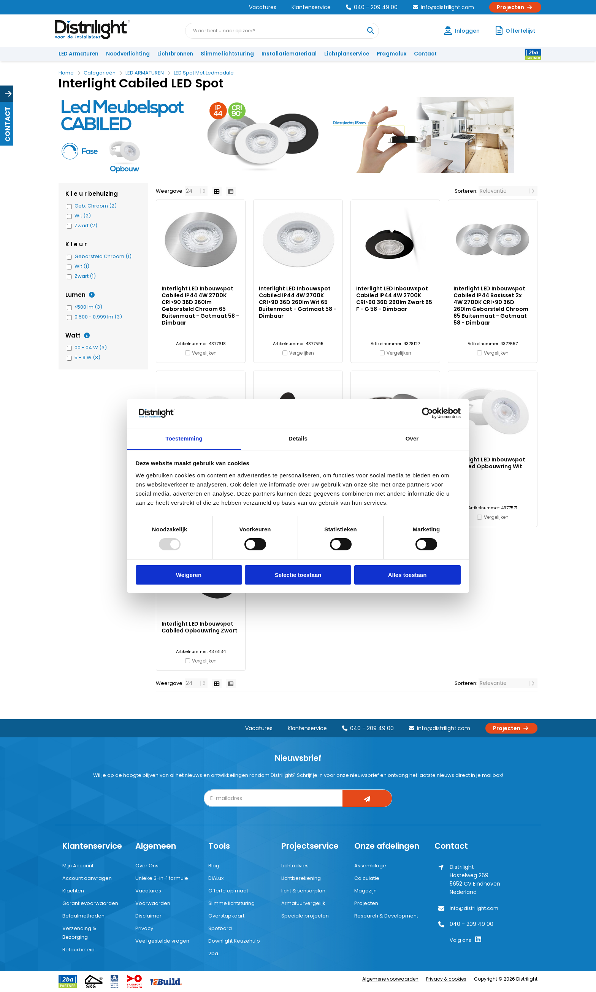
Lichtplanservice (346, 53)
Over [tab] (412, 438)
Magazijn (365, 890)
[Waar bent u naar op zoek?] (370, 30)
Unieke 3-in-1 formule (161, 878)
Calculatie (366, 878)
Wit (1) (81, 266)
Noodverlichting (128, 53)
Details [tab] (298, 438)
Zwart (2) (85, 225)
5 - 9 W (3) (87, 357)
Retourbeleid (78, 949)
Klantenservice (311, 7)
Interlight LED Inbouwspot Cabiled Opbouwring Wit (489, 463)
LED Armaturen (78, 53)
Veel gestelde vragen (162, 940)
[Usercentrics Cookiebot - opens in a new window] (427, 413)
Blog (213, 865)
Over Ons (147, 865)
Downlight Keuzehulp (234, 940)
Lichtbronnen (175, 53)
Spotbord (220, 928)
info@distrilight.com (443, 7)
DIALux (216, 878)
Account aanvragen (87, 878)
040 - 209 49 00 (372, 7)
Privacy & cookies (446, 979)
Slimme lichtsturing (227, 53)
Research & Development (386, 915)
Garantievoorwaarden (90, 903)
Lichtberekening (301, 878)
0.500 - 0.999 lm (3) (98, 317)
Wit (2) (82, 215)
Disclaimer (148, 915)
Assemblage (370, 865)
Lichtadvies (295, 865)
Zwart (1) (85, 276)
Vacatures (262, 7)
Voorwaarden (152, 903)
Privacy (144, 928)
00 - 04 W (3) (90, 347)
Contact (425, 53)
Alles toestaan (407, 575)
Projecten (515, 7)
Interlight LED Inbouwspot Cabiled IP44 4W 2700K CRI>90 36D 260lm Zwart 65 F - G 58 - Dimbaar (394, 299)
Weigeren (188, 575)
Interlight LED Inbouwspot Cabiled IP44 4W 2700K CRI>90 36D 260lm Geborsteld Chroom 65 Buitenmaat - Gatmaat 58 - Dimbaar (200, 305)
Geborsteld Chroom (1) (103, 256)
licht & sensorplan (303, 890)
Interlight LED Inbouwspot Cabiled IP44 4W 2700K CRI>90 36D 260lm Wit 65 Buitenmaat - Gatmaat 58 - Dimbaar (297, 302)
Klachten (73, 890)
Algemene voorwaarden (390, 979)
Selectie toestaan (298, 575)
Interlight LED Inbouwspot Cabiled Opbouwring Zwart (200, 627)
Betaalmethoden (83, 915)
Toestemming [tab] (184, 438)
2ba (213, 953)
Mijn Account (78, 865)
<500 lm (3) (88, 307)
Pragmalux (391, 53)
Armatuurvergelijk (303, 903)
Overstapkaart (226, 915)
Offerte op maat (228, 890)
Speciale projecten (305, 915)
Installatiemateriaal (289, 53)
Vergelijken (204, 353)
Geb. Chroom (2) (95, 206)
